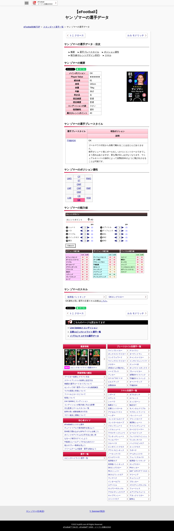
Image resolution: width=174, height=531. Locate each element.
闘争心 (132, 499)
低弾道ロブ (112, 461)
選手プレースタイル (89, 52)
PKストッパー (113, 471)
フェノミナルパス (137, 457)
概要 (73, 52)
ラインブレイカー (115, 350)
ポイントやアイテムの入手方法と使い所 (80, 435)
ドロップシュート (115, 426)
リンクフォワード (115, 357)
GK (79, 200)
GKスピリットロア (115, 475)
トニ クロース (76, 35)
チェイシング (135, 478)
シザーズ (111, 395)
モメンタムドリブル (138, 408)
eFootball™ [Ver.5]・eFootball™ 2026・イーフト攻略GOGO (87, 527)
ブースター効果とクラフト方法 (76, 377)
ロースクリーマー (137, 429)
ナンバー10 (134, 364)
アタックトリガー (137, 495)
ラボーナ (133, 450)
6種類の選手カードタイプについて (78, 384)
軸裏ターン (112, 405)
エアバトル (112, 485)
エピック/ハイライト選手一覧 (76, 458)
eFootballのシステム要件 (74, 424)
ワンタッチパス (136, 440)
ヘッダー (111, 415)
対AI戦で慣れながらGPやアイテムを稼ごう (81, 431)
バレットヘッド (136, 415)
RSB (89, 198)
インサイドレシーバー (138, 361)
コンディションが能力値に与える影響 (79, 405)
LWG (69, 178)
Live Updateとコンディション (84, 328)
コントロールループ (116, 422)
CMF (79, 188)
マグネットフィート (138, 412)
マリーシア (134, 475)
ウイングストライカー (117, 361)
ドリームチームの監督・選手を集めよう (80, 449)
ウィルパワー (113, 440)
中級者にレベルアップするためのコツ (79, 442)
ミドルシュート (114, 429)
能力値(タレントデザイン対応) (85, 55)
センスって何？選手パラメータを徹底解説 (81, 387)
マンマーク (112, 478)
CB (79, 196)
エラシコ (111, 398)
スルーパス (112, 443)
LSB (69, 198)
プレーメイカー (136, 371)
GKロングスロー (116, 297)
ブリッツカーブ (136, 419)
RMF (88, 188)
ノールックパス (114, 454)
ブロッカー (134, 482)
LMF (69, 188)
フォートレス (135, 488)
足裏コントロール (115, 408)
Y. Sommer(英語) (97, 511)
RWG (88, 178)
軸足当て (133, 405)
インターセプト (114, 482)
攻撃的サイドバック (138, 375)
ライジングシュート (138, 426)
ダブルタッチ (135, 395)
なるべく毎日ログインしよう (75, 438)
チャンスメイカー (137, 357)
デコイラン (134, 350)
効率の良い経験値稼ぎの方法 (75, 412)
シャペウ (111, 402)
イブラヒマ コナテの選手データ (84, 336)
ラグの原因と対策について (75, 391)
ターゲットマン (136, 354)
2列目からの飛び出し (116, 368)
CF (79, 177)
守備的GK (71, 140)
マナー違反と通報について (75, 415)
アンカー (111, 375)
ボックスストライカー (117, 354)
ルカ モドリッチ (135, 35)
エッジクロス (135, 447)
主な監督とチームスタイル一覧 (76, 408)
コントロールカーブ (116, 419)
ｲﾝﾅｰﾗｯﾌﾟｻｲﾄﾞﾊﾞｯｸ (115, 378)
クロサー (111, 364)
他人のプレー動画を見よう (75, 445)
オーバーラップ (136, 382)
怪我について (69, 398)
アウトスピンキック (116, 450)
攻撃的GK (112, 385)
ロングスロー (135, 464)
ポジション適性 (111, 52)
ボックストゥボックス (138, 368)
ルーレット (134, 398)
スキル (108, 55)
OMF (79, 184)
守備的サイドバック (138, 378)
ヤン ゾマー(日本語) (35, 511)
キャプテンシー (114, 495)
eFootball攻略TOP (32, 27)
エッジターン (135, 402)
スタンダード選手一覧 (53, 27)
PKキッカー (134, 468)
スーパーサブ (113, 499)
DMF (79, 192)
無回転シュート (136, 422)
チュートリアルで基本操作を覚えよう (79, 428)
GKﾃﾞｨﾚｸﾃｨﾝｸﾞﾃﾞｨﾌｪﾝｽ (138, 471)
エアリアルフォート (138, 492)
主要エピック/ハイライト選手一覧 (85, 332)
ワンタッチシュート (116, 436)
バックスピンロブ (137, 443)
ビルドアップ (113, 382)
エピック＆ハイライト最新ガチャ (82, 359)
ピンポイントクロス (116, 447)
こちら (104, 301)
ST (79, 180)
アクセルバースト (115, 412)
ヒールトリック (136, 433)
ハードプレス (113, 371)
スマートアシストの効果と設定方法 (78, 380)
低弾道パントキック (76, 297)
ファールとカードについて (75, 394)
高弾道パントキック (116, 464)
